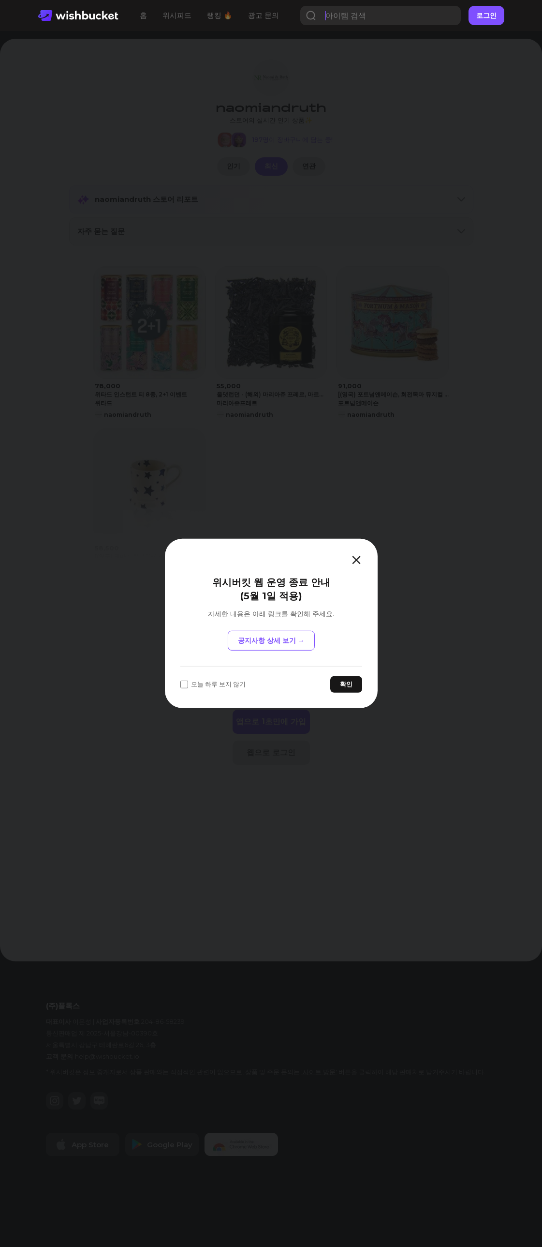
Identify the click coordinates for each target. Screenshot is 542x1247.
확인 (346, 684)
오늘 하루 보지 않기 (213, 684)
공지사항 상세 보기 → (271, 640)
